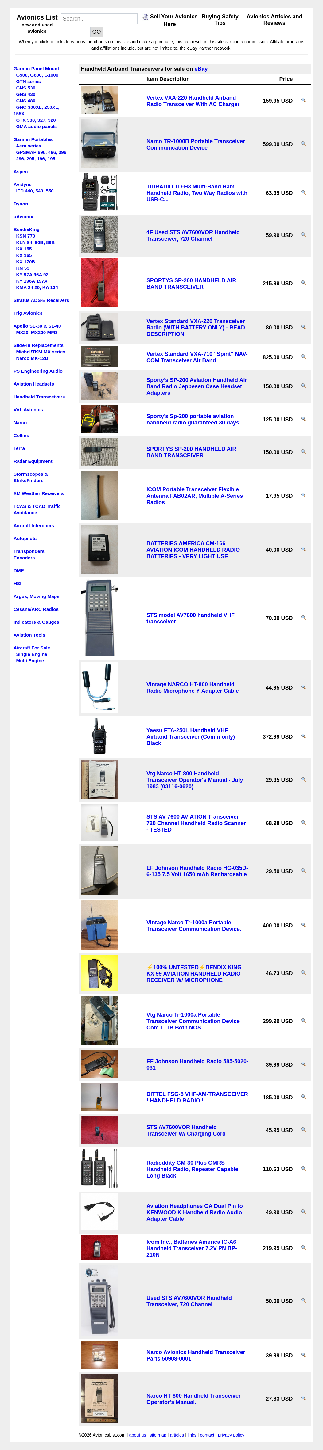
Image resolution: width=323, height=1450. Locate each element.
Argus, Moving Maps (37, 596)
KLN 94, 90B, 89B (35, 242)
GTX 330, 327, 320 (36, 120)
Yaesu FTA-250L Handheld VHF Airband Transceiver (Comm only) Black (190, 736)
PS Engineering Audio (38, 371)
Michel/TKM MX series (40, 351)
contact (207, 1435)
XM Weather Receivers (39, 493)
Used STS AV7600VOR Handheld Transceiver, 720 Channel (189, 1301)
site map (158, 1435)
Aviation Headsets (34, 383)
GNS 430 (25, 94)
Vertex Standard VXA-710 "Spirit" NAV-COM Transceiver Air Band (197, 357)
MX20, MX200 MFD (36, 332)
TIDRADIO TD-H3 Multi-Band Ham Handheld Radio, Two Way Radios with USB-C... (196, 193)
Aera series (28, 145)
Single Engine (31, 654)
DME (19, 570)
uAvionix (23, 216)
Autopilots (25, 538)
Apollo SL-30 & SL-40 (37, 326)
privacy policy (231, 1435)
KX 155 (24, 248)
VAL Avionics (28, 409)
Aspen (21, 171)
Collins (21, 435)
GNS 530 (25, 87)
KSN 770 (25, 235)
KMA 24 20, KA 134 (37, 287)
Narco (20, 422)
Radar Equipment (33, 461)
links (192, 1435)
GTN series (28, 81)
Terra (19, 448)
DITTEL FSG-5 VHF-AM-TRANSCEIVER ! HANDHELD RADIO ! (197, 1097)
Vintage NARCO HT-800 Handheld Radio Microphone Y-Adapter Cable (192, 687)
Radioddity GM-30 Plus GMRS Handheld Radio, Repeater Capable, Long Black (193, 1169)
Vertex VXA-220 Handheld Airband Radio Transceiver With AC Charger (192, 101)
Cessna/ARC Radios (36, 609)
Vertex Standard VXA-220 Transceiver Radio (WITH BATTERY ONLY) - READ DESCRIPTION (195, 327)
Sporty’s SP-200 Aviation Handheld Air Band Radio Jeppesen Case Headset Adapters (196, 386)
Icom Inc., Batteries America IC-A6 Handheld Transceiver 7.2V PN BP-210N (191, 1248)
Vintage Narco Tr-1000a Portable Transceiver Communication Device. (193, 925)
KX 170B (25, 261)
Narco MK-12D (32, 358)
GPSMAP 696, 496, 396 (41, 152)
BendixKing (27, 229)
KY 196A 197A (31, 281)
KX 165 (24, 255)
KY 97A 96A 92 (32, 274)
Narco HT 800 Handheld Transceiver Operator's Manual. (193, 1399)
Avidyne (23, 184)
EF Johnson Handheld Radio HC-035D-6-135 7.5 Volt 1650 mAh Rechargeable (197, 871)
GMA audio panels (36, 126)
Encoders (24, 557)
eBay (201, 69)
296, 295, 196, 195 (35, 158)
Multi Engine (30, 660)
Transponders (29, 551)
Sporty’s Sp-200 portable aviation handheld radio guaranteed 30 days (192, 419)
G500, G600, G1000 (37, 75)
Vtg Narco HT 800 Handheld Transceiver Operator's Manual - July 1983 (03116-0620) (194, 780)
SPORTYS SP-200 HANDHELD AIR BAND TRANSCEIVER (191, 283)
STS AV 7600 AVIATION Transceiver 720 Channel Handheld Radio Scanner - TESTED (196, 823)
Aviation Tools (29, 634)
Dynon (21, 203)
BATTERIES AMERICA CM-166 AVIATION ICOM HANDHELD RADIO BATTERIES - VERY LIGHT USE (193, 549)
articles (177, 1435)
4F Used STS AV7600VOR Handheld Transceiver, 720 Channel (193, 235)
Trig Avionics (28, 313)
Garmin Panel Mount (36, 68)
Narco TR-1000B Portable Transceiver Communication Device (195, 144)
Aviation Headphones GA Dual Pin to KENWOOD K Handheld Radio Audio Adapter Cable (194, 1212)
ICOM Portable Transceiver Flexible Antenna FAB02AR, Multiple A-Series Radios (194, 495)
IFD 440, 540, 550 (34, 190)
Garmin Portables (33, 139)
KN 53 (22, 268)
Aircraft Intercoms (34, 525)
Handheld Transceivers (39, 396)
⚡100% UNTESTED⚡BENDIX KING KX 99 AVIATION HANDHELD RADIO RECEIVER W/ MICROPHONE (194, 973)
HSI (17, 583)
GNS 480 (25, 100)
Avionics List (37, 17)
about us (137, 1435)
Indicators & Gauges (36, 622)
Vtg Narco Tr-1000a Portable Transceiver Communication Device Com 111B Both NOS (193, 1021)
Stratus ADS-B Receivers (41, 300)
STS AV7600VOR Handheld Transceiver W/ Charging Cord (186, 1130)
